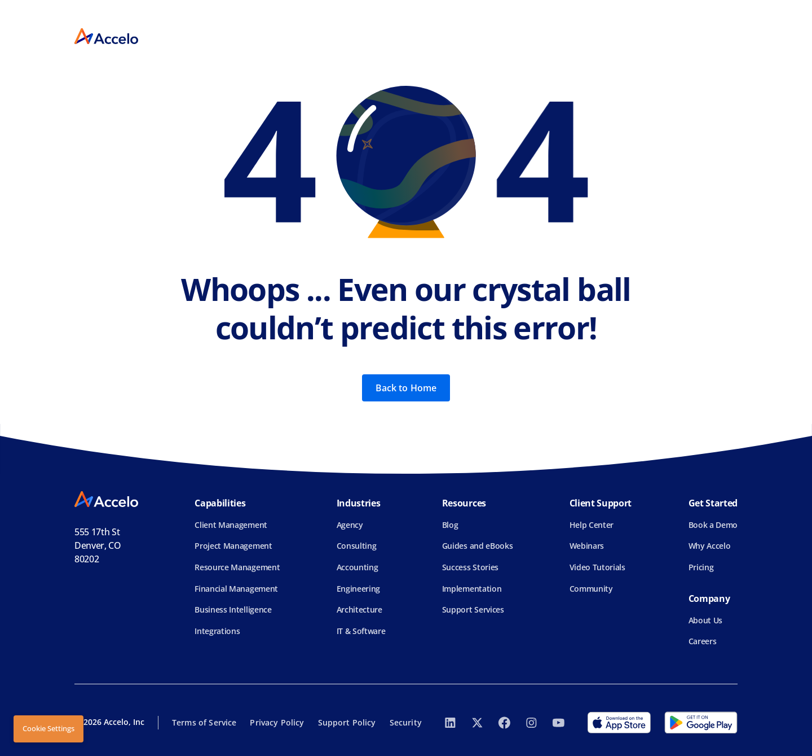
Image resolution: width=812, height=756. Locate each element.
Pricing (701, 567)
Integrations (217, 631)
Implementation (472, 588)
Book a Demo (713, 524)
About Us (705, 620)
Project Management (233, 545)
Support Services (473, 609)
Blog (450, 524)
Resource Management (237, 567)
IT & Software (361, 631)
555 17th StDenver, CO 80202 (97, 545)
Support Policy (347, 722)
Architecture (359, 609)
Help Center (592, 524)
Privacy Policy (277, 722)
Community (591, 588)
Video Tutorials (597, 567)
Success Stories (470, 567)
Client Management (231, 524)
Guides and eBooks (477, 545)
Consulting (357, 545)
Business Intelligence (233, 609)
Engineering (358, 588)
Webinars (587, 545)
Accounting (357, 567)
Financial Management (236, 588)
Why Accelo (710, 545)
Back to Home (406, 388)
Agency (350, 524)
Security (406, 722)
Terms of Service (204, 722)
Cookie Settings (48, 728)
